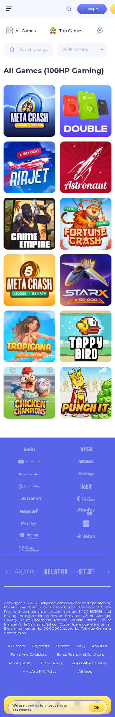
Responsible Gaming (89, 663)
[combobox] (57, 31)
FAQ (81, 646)
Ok (96, 707)
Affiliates (85, 671)
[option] (21, 31)
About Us (99, 646)
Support (63, 646)
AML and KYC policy (39, 671)
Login (91, 9)
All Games (16, 646)
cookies (32, 706)
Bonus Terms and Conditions (80, 654)
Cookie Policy (52, 663)
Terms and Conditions (29, 654)
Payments (40, 646)
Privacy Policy (21, 663)
